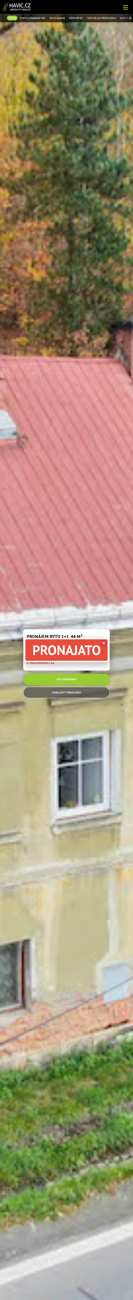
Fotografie (57, 18)
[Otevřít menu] (126, 7)
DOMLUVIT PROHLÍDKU (66, 692)
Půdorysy (76, 18)
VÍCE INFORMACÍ (67, 679)
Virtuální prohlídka (101, 18)
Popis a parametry (32, 18)
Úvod (12, 18)
